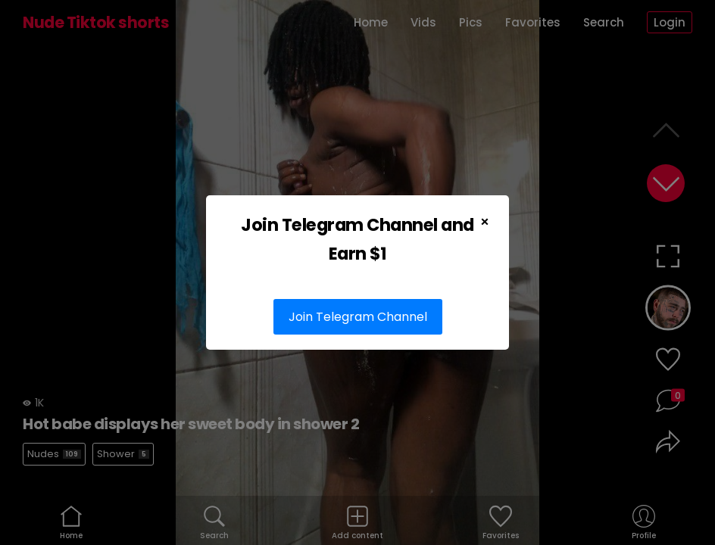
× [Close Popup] (484, 221)
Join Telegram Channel (358, 316)
